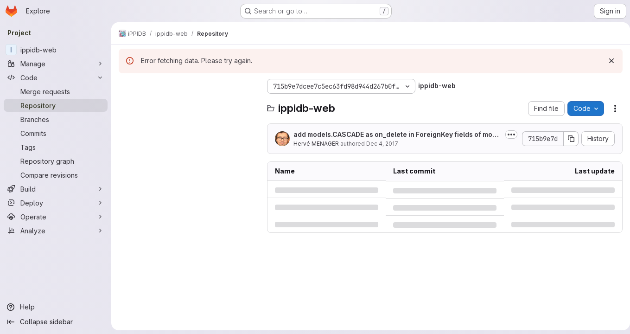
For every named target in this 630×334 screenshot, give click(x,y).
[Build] (56, 188)
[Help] (56, 307)
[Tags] (56, 147)
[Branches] (56, 119)
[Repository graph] (56, 160)
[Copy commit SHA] (567, 138)
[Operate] (56, 216)
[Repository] (56, 105)
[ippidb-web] (56, 49)
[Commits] (56, 133)
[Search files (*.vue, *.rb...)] (188, 104)
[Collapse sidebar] (56, 321)
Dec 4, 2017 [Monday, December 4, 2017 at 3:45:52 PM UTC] (382, 143)
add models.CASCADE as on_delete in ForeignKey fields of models (394, 134)
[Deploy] (56, 202)
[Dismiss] (607, 60)
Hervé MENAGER (316, 143)
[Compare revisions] (56, 174)
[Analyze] (56, 230)
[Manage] (56, 63)
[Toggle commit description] (508, 134)
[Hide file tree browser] (126, 86)
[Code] (56, 77)
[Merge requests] (56, 91)
